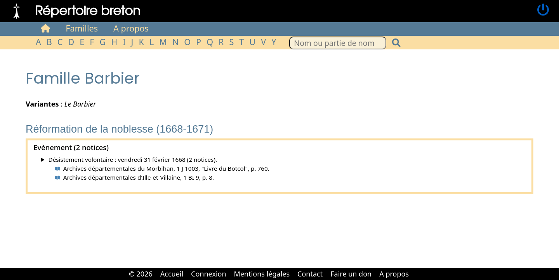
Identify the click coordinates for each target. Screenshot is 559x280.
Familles (82, 28)
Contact (310, 273)
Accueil (171, 273)
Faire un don (351, 273)
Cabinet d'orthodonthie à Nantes (418, 268)
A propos (131, 28)
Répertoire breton (88, 10)
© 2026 (141, 273)
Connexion (208, 273)
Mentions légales (262, 273)
